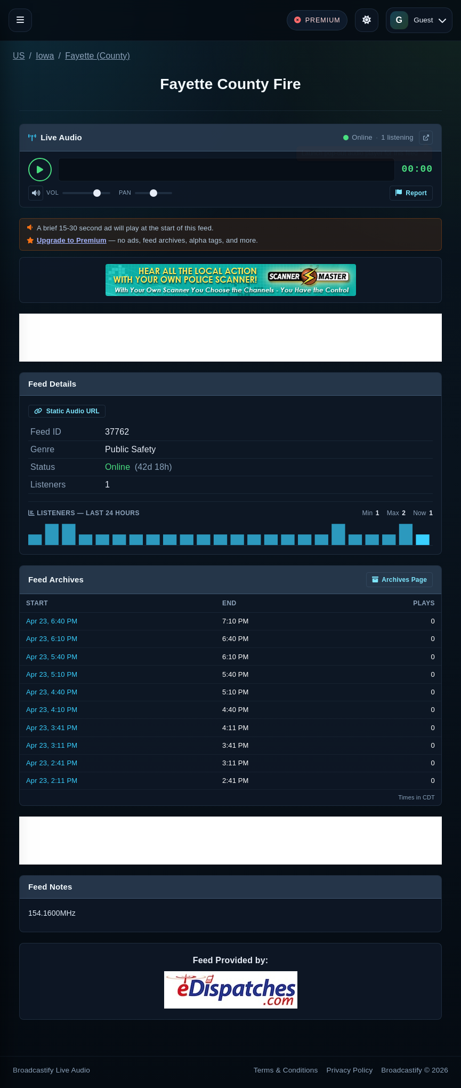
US (19, 55)
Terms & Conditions (286, 1070)
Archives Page (399, 579)
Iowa (45, 55)
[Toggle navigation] (20, 20)
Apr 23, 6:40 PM (51, 621)
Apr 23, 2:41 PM (51, 763)
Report (411, 193)
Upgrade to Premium (72, 240)
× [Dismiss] (425, 156)
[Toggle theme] (366, 20)
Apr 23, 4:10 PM (51, 710)
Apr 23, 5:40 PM (51, 657)
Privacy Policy (350, 1070)
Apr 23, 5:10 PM (51, 674)
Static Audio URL (67, 411)
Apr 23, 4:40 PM (51, 692)
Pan (125, 192)
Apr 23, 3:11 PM (51, 745)
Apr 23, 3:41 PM (51, 728)
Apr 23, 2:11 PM (51, 781)
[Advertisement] (230, 338)
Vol (52, 192)
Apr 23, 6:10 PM (51, 639)
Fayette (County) (97, 55)
